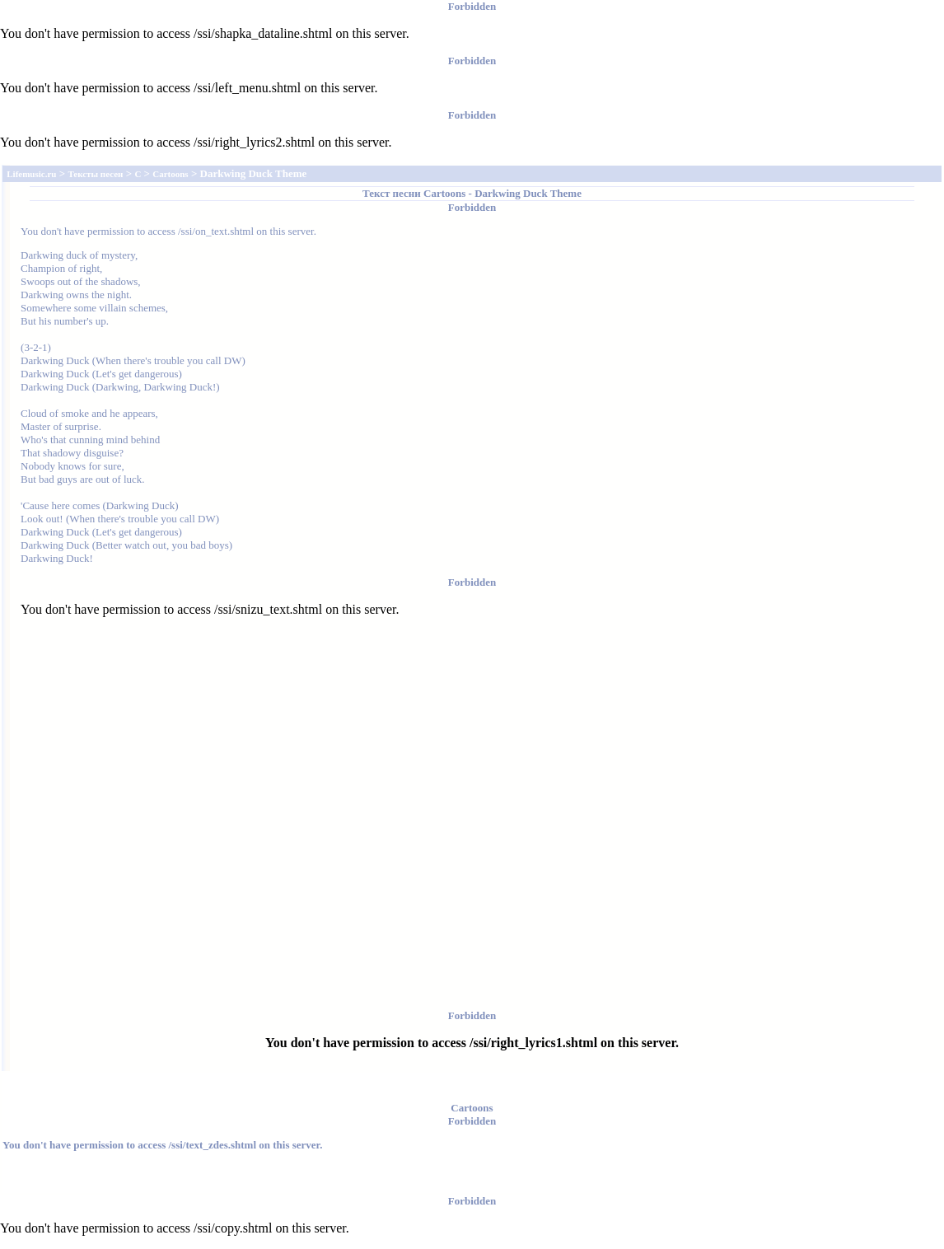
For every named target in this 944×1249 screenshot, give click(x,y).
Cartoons (444, 193)
